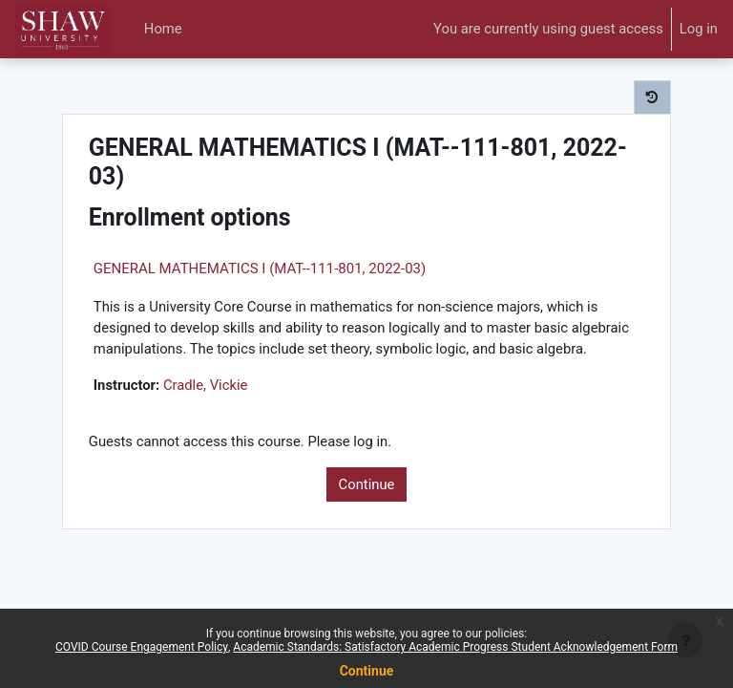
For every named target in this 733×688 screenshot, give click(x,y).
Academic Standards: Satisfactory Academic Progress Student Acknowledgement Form (455, 647)
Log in (699, 28)
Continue (367, 484)
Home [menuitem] (163, 28)
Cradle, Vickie (205, 385)
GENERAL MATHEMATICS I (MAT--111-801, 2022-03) (260, 268)
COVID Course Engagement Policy (141, 647)
